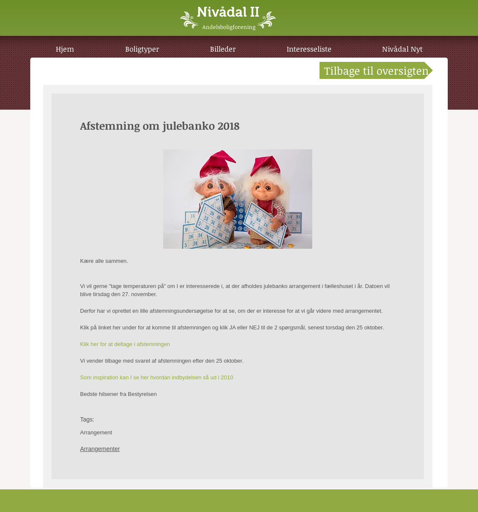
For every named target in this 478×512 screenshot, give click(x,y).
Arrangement (96, 432)
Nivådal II (228, 12)
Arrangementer (100, 448)
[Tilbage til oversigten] (376, 70)
